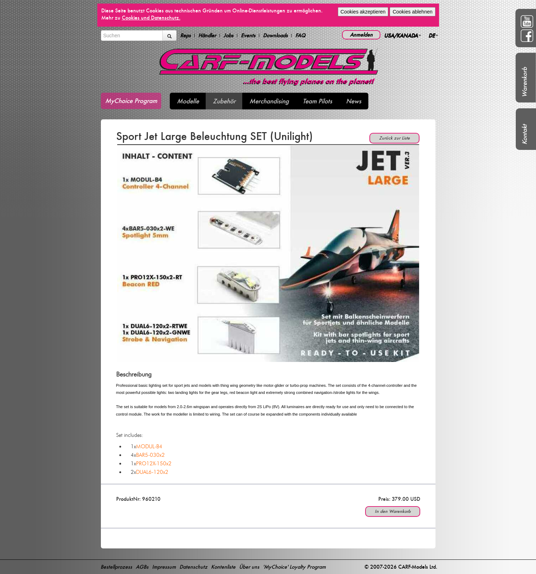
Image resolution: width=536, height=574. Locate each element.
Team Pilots (317, 101)
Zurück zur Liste (394, 138)
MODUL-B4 (149, 446)
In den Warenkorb (393, 511)
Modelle (188, 101)
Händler (207, 35)
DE (433, 35)
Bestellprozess (116, 566)
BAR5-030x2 (150, 455)
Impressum (164, 566)
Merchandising (269, 101)
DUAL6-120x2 (152, 472)
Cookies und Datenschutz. (151, 17)
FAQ (300, 35)
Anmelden (361, 34)
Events (248, 35)
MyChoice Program (131, 101)
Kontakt (524, 134)
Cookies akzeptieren (363, 12)
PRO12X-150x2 (154, 463)
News (353, 101)
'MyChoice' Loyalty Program (294, 566)
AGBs (142, 566)
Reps (185, 35)
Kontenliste (223, 566)
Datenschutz (193, 566)
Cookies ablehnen (412, 12)
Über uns (249, 566)
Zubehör (224, 101)
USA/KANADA (402, 35)
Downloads (275, 35)
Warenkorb (524, 82)
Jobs (228, 35)
